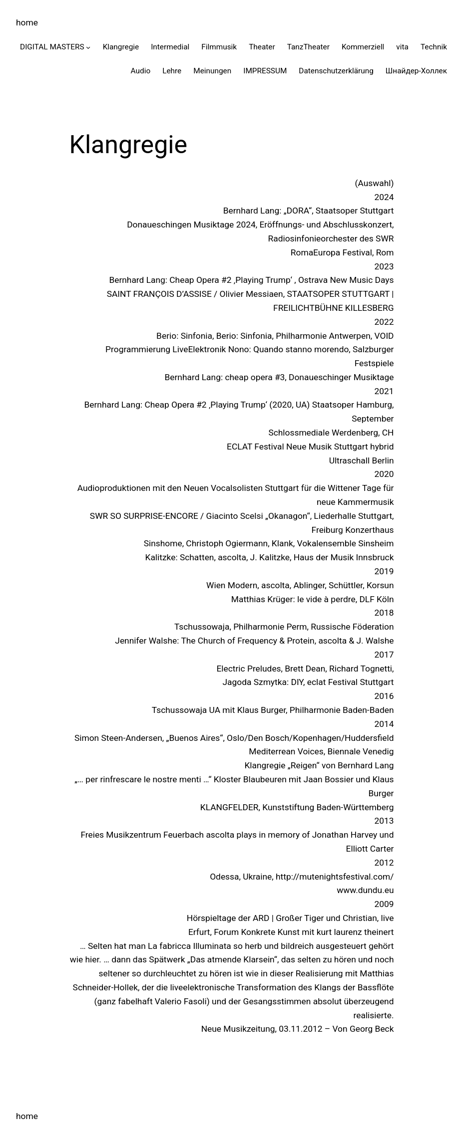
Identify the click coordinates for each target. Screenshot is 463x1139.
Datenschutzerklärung (336, 70)
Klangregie (121, 46)
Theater (262, 46)
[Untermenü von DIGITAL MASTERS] (88, 46)
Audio (141, 70)
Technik (434, 46)
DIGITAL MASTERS (52, 46)
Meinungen (212, 70)
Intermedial (170, 46)
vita (402, 46)
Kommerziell (363, 46)
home (27, 22)
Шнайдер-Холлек (416, 70)
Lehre (171, 70)
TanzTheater (308, 46)
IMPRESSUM (265, 70)
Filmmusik (219, 46)
